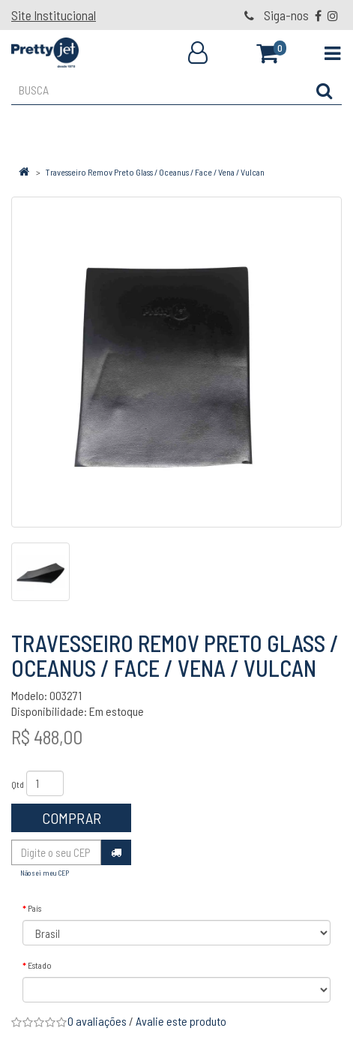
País (34, 908)
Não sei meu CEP (44, 872)
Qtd (17, 784)
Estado (40, 965)
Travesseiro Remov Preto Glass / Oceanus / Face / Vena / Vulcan (155, 172)
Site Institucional (53, 15)
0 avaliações (97, 1021)
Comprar (71, 818)
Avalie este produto (181, 1021)
